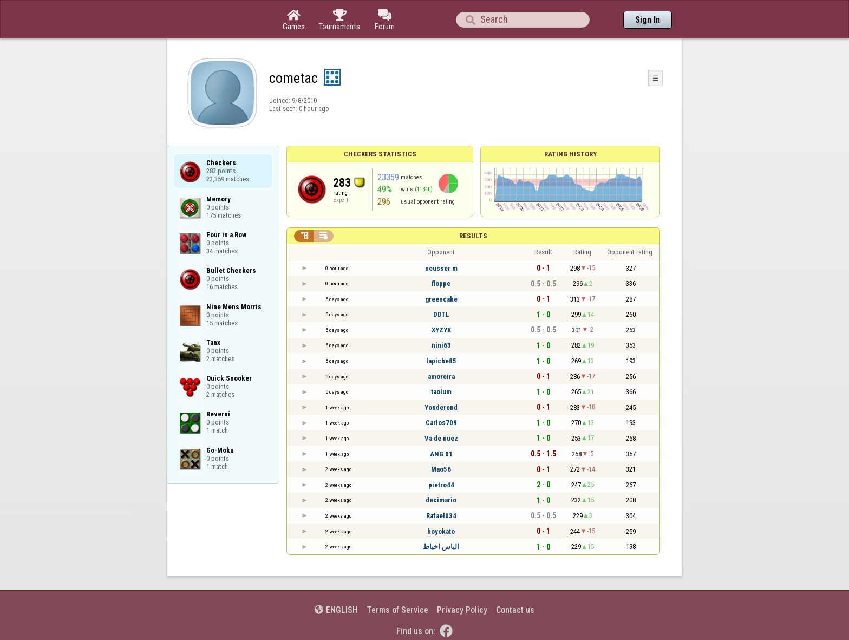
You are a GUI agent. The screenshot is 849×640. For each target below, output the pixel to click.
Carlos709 (441, 423)
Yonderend (441, 407)
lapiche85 (441, 361)
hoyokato (441, 531)
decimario (441, 500)
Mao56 (441, 469)
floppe (441, 283)
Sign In (647, 20)
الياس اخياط (441, 547)
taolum (441, 392)
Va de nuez (441, 438)
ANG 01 (441, 454)
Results (473, 236)
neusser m (441, 268)
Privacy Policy (462, 610)
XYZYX (441, 330)
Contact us (515, 610)
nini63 (441, 345)
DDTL (441, 314)
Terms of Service (397, 610)
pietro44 (441, 485)
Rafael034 (441, 516)
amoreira (441, 377)
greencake (441, 299)
